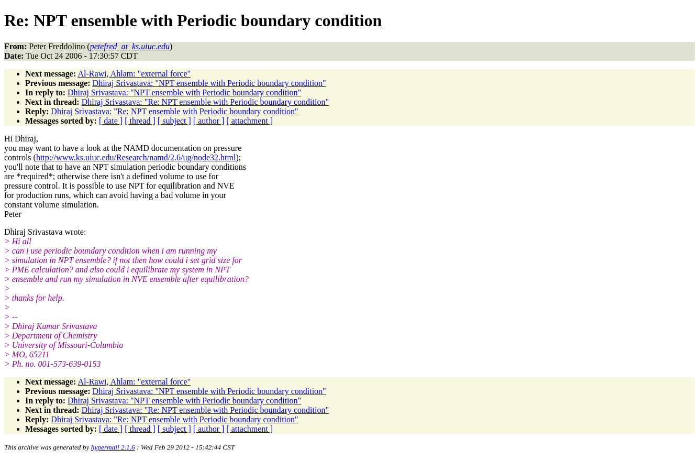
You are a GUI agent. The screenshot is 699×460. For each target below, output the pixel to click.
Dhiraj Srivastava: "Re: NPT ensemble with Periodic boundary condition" (205, 101)
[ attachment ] (249, 120)
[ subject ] (174, 120)
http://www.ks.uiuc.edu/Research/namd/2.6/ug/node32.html (136, 157)
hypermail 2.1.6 (113, 447)
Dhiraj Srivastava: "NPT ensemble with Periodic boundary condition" (209, 83)
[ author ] (209, 120)
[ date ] (111, 120)
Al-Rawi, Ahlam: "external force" (134, 73)
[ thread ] (140, 120)
